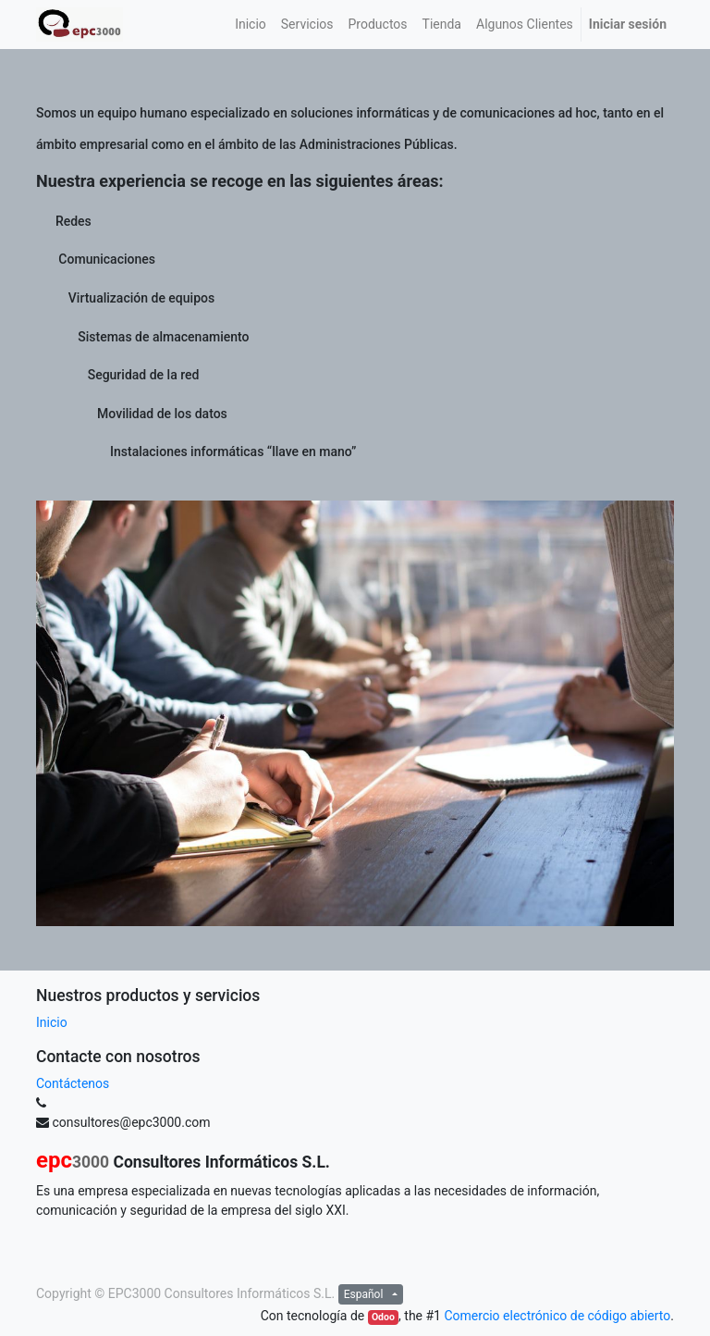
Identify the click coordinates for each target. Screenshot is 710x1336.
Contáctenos (72, 1083)
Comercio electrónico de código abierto (557, 1315)
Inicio (51, 1022)
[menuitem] (250, 24)
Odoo (383, 1317)
